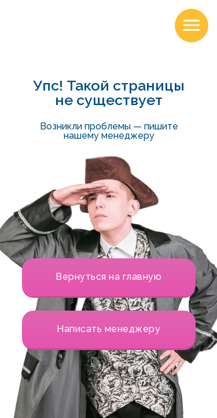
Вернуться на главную (108, 276)
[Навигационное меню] (191, 25)
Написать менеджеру (108, 328)
